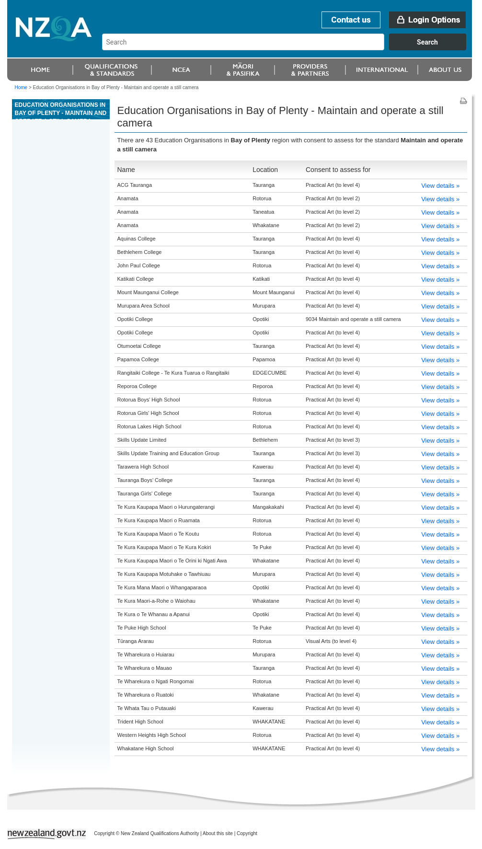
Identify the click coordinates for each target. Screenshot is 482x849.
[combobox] (288, 48)
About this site (218, 833)
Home (21, 87)
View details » (440, 185)
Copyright (247, 833)
